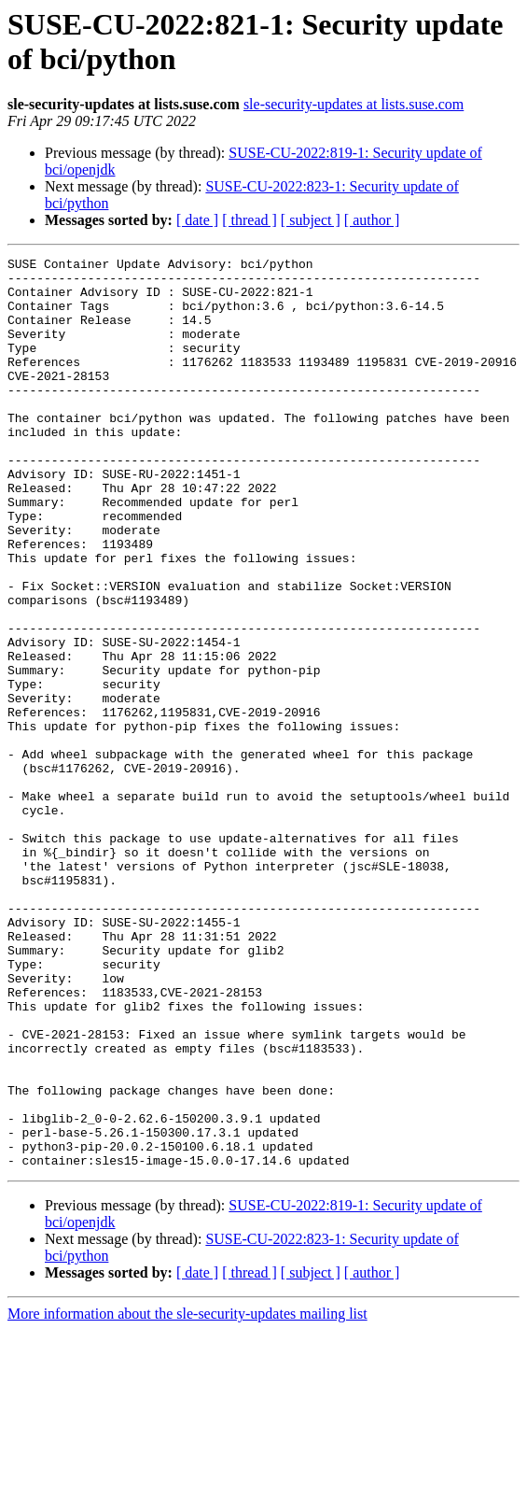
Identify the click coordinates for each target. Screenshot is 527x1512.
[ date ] (197, 220)
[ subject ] (310, 220)
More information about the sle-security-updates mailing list (187, 1496)
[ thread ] (249, 220)
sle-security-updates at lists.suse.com (353, 104)
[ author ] (372, 220)
